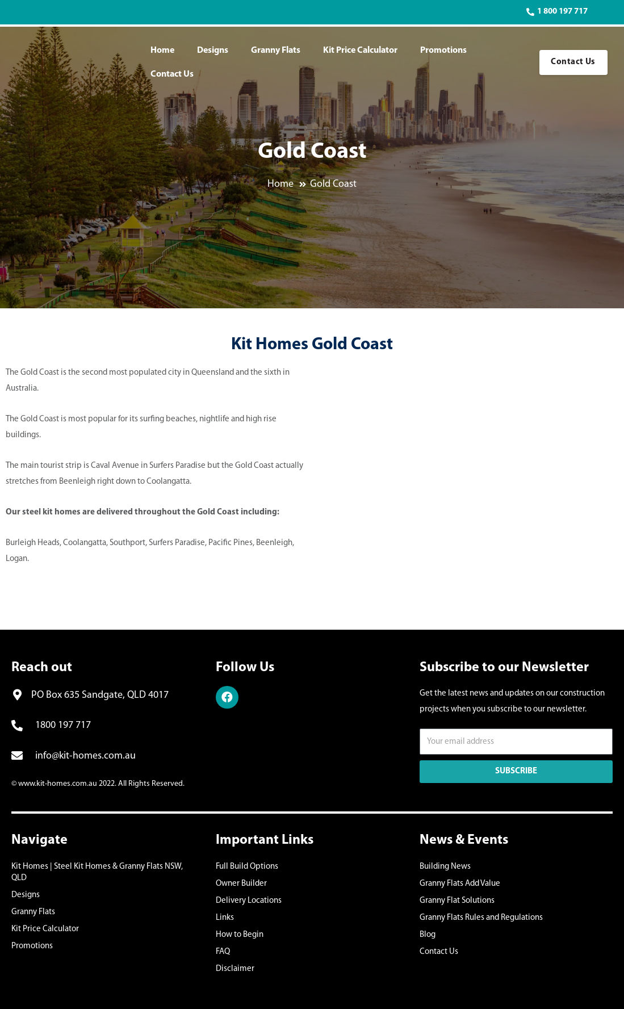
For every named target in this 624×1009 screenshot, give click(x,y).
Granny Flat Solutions (457, 901)
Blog (427, 935)
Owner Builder (241, 884)
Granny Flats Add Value (460, 884)
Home (162, 50)
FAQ (223, 952)
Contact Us (172, 74)
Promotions (443, 50)
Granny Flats (275, 50)
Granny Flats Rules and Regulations (481, 918)
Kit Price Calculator (360, 50)
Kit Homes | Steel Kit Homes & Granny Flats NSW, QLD (97, 872)
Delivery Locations (249, 901)
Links (225, 918)
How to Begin (239, 935)
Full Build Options (247, 867)
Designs (212, 50)
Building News (445, 867)
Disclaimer (235, 969)
